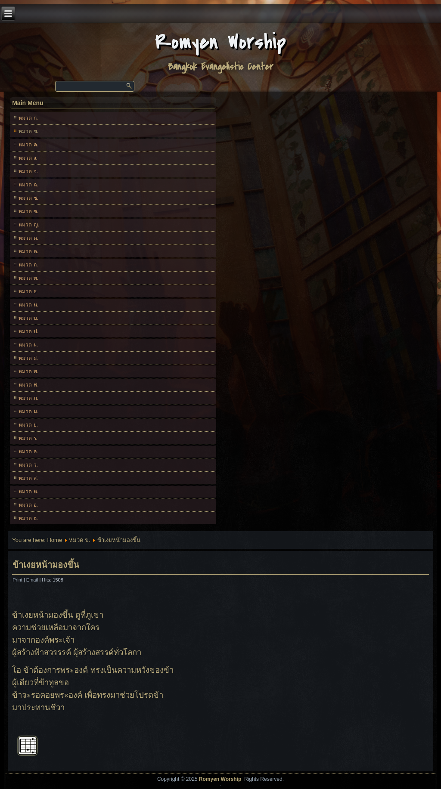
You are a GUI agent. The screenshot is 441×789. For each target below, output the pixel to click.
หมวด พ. (28, 371)
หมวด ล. (28, 452)
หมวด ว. (28, 465)
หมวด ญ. (29, 225)
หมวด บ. (28, 318)
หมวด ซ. (28, 211)
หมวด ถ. (28, 265)
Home (54, 540)
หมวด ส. (28, 478)
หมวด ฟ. (29, 385)
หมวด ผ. (28, 345)
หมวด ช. (28, 198)
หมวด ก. (28, 118)
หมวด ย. (28, 425)
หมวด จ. (28, 171)
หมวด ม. (28, 411)
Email (33, 579)
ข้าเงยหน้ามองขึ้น (45, 564)
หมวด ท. (28, 278)
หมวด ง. (28, 158)
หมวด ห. (28, 492)
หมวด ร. (28, 438)
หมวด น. (28, 305)
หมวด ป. (28, 331)
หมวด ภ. (28, 398)
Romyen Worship (220, 42)
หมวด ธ (27, 291)
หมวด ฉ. (28, 185)
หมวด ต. (28, 251)
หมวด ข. (28, 131)
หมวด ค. (28, 145)
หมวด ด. (28, 238)
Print (18, 579)
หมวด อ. (28, 505)
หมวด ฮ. (28, 518)
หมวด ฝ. (28, 358)
